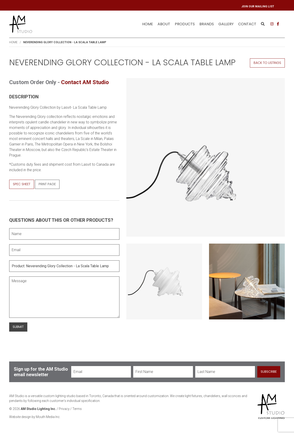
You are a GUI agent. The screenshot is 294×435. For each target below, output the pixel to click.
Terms (77, 409)
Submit (18, 326)
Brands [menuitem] (206, 24)
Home (147, 24)
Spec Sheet (21, 184)
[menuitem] (147, 24)
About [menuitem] (164, 24)
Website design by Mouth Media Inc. (34, 417)
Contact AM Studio (85, 82)
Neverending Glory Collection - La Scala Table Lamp (64, 42)
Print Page (47, 184)
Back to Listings (267, 62)
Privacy (64, 409)
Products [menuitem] (185, 24)
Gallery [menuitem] (226, 24)
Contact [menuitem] (247, 24)
